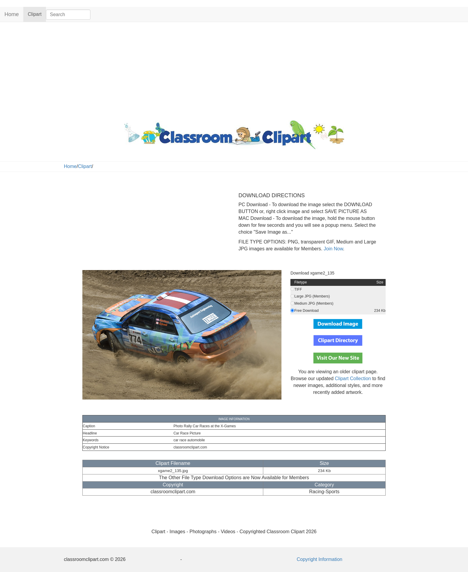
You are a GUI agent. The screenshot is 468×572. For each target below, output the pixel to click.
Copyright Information (319, 559)
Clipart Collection (353, 378)
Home (11, 14)
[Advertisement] (234, 70)
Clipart (37, 14)
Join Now (332, 248)
